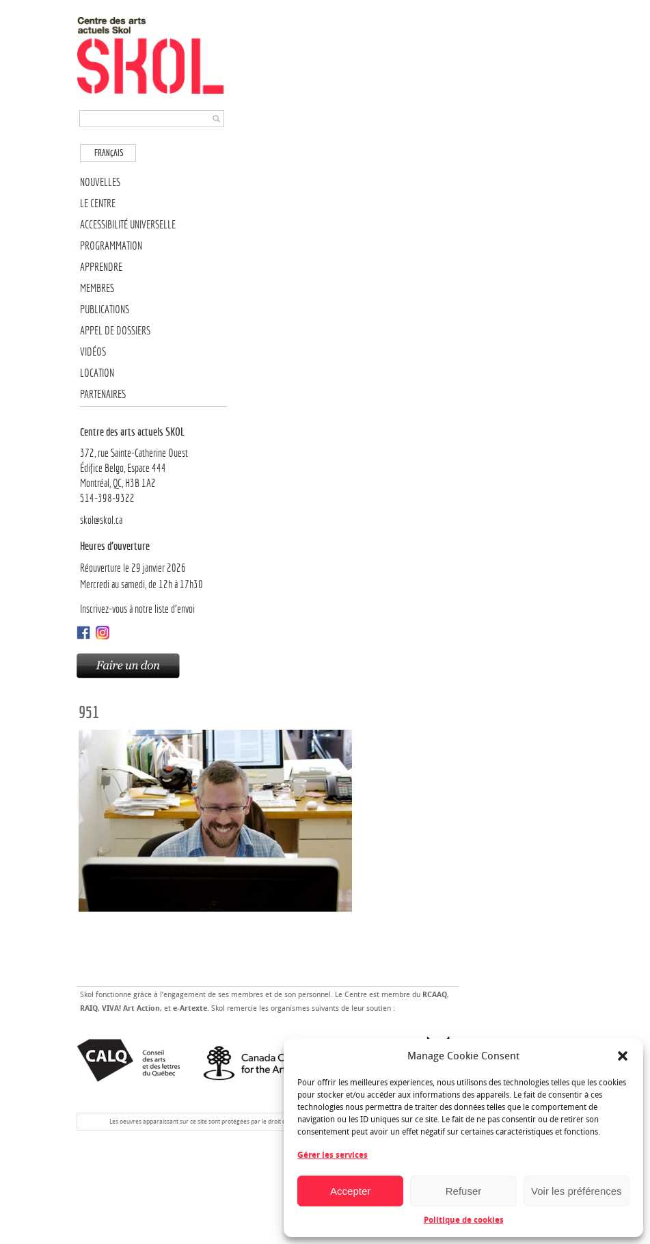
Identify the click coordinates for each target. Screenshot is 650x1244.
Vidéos (93, 351)
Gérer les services (332, 1155)
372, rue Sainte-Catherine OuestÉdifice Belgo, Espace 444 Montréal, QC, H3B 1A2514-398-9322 (153, 464)
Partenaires (103, 394)
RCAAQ (434, 994)
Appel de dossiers (115, 330)
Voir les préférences (576, 1191)
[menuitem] (108, 153)
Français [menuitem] (109, 153)
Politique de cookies (464, 1220)
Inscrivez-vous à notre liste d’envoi (137, 609)
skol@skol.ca (101, 520)
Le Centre (98, 203)
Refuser (464, 1191)
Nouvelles (100, 182)
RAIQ (89, 1008)
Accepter (350, 1191)
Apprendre (101, 267)
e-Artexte (190, 1008)
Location (97, 373)
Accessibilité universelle (128, 224)
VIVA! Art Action (131, 1008)
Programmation (111, 245)
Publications (104, 309)
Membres (97, 288)
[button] (622, 1056)
